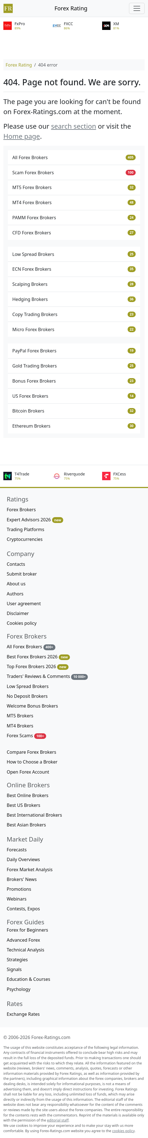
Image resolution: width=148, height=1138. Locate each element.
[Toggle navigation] (137, 8)
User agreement (24, 603)
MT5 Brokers (20, 716)
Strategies (17, 959)
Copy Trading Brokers (74, 314)
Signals (14, 969)
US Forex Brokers (74, 396)
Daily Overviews (23, 859)
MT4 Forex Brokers (74, 202)
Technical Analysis (25, 950)
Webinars (17, 899)
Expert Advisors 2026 (35, 520)
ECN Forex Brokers (74, 269)
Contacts (16, 564)
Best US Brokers (23, 805)
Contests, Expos (23, 909)
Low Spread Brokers (74, 254)
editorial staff (58, 1120)
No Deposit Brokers (27, 696)
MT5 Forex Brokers (74, 187)
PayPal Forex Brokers (74, 351)
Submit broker (22, 574)
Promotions (19, 889)
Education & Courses (28, 979)
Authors (15, 594)
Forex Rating (71, 8)
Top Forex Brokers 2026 (38, 666)
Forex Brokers (21, 509)
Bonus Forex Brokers (74, 381)
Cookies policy (22, 623)
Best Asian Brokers (26, 825)
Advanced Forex (23, 940)
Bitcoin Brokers (74, 411)
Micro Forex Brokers (74, 329)
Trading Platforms (25, 529)
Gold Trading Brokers (74, 366)
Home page (21, 136)
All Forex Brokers (74, 157)
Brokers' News (22, 879)
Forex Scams (26, 735)
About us (16, 584)
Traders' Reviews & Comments (47, 676)
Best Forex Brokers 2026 (38, 657)
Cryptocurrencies (25, 539)
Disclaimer (18, 613)
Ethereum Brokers (74, 426)
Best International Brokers (34, 815)
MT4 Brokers (20, 726)
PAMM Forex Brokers (74, 218)
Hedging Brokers (74, 299)
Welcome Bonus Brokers (32, 706)
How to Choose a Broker (32, 762)
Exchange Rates (23, 1014)
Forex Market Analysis (30, 869)
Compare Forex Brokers (31, 752)
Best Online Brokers (27, 795)
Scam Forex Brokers (74, 172)
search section (73, 126)
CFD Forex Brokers (74, 233)
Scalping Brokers (74, 284)
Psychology (18, 989)
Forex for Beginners (27, 930)
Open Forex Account (28, 772)
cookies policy (123, 1130)
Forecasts (17, 850)
